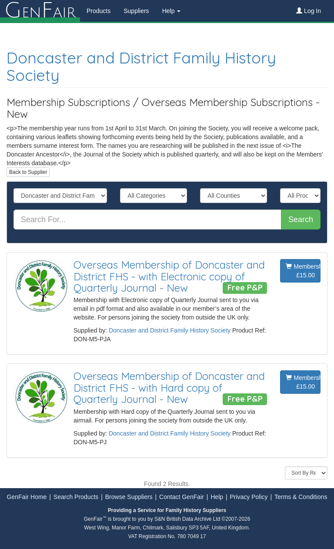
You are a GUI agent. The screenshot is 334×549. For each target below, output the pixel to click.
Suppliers (136, 10)
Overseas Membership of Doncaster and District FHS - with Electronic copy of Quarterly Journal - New (169, 276)
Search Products (76, 496)
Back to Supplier (28, 172)
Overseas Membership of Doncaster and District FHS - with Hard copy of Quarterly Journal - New (169, 387)
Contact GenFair (181, 496)
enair (40, 11)
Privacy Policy (248, 496)
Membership (303, 271)
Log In (308, 10)
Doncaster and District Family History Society (141, 66)
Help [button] (171, 10)
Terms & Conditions (300, 496)
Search (300, 219)
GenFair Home (27, 496)
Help (216, 496)
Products (98, 10)
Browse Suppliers (129, 496)
